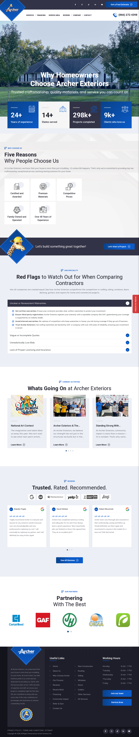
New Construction (85, 666)
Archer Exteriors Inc (44, 734)
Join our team (117, 693)
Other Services (84, 694)
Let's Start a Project (119, 246)
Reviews (66, 15)
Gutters (81, 690)
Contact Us (57, 708)
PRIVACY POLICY (14, 730)
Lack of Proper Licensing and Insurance (30, 349)
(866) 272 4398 (128, 14)
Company (77, 15)
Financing (41, 15)
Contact (88, 15)
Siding (80, 676)
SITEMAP (49, 730)
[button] (66, 451)
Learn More (58, 447)
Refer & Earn (58, 704)
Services (30, 15)
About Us (57, 671)
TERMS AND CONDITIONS (33, 730)
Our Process (58, 680)
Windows (82, 680)
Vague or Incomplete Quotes (25, 335)
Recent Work (58, 690)
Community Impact (61, 699)
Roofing (81, 671)
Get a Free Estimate (121, 4)
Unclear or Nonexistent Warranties (28, 303)
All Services (83, 699)
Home (55, 666)
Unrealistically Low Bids (22, 342)
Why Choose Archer (61, 676)
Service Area (54, 15)
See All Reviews (69, 560)
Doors (80, 685)
